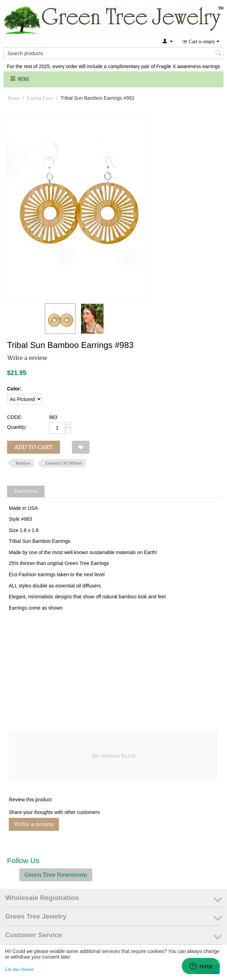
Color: (14, 389)
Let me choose (19, 969)
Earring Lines (40, 98)
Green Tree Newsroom (56, 874)
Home (14, 98)
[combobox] (113, 53)
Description (25, 491)
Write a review (27, 357)
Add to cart (33, 447)
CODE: (14, 417)
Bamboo (23, 463)
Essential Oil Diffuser (64, 463)
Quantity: (17, 427)
